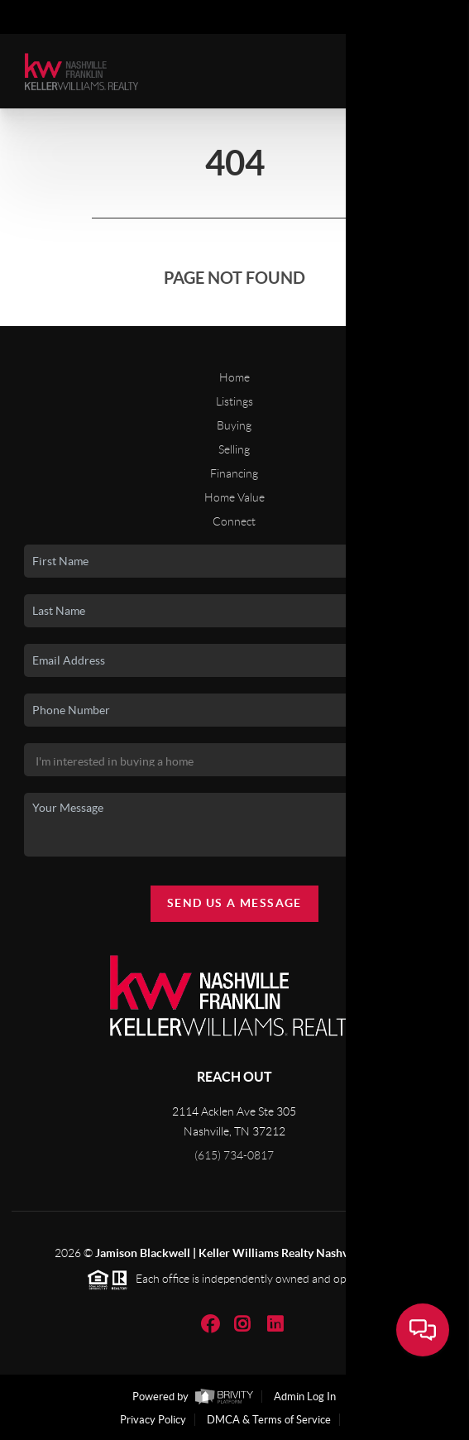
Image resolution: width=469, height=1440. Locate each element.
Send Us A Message (234, 903)
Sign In (404, 17)
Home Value (234, 497)
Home (234, 377)
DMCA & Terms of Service (269, 1420)
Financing (234, 473)
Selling (234, 449)
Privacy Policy (153, 1420)
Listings (234, 401)
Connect (234, 521)
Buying (234, 425)
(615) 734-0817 (234, 1155)
